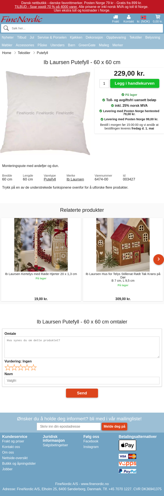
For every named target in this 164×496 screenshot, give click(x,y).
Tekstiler (135, 37)
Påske (42, 45)
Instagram (91, 447)
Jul (32, 37)
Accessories (25, 45)
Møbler (7, 45)
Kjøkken (76, 37)
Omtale (10, 333)
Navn (8, 374)
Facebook (90, 441)
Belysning (152, 37)
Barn (71, 45)
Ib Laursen (75, 179)
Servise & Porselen (51, 37)
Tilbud (21, 37)
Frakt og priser (13, 441)
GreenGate (87, 45)
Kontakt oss (11, 447)
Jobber (7, 469)
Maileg (104, 45)
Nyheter (8, 37)
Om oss (8, 452)
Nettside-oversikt (15, 458)
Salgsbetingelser (55, 445)
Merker (117, 45)
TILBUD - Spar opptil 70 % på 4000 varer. (46, 7)
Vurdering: (18, 361)
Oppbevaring (116, 37)
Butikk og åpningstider (19, 463)
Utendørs (58, 45)
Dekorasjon (94, 37)
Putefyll (50, 179)
